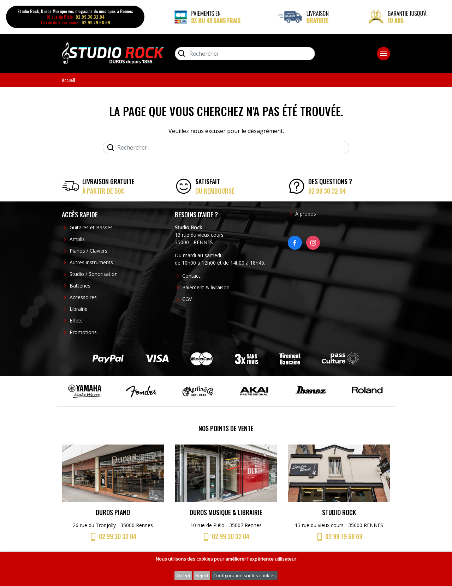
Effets (76, 320)
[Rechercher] (245, 53)
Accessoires (83, 297)
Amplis (77, 239)
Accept (183, 575)
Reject (201, 575)
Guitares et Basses (91, 227)
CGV (187, 299)
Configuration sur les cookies (244, 575)
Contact (191, 275)
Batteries (80, 285)
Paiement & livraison (206, 287)
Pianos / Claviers (88, 250)
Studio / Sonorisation (94, 274)
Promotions (83, 332)
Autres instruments (91, 262)
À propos (305, 213)
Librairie (79, 309)
